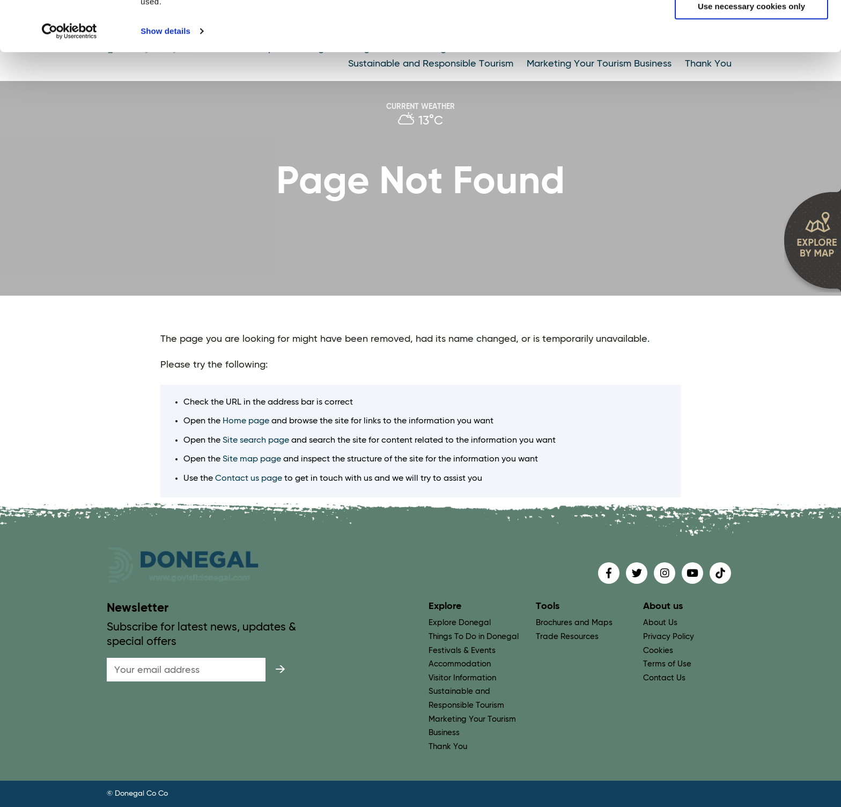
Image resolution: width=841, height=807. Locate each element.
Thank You (448, 747)
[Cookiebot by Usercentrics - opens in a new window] (69, 82)
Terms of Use (667, 664)
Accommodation (460, 664)
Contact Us (664, 678)
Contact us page (248, 478)
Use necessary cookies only (751, 56)
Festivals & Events (462, 651)
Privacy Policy (668, 637)
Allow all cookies (751, 26)
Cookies (658, 651)
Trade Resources (567, 637)
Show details (165, 81)
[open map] (812, 240)
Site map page (252, 459)
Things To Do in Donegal (474, 637)
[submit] (280, 669)
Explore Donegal (460, 623)
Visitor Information (462, 678)
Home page (246, 421)
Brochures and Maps (574, 623)
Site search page (256, 440)
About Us (660, 623)
